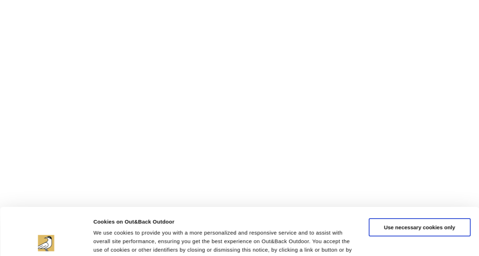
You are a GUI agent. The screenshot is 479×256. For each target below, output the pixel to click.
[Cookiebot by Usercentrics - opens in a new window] (46, 242)
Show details (109, 242)
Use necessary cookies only (419, 183)
